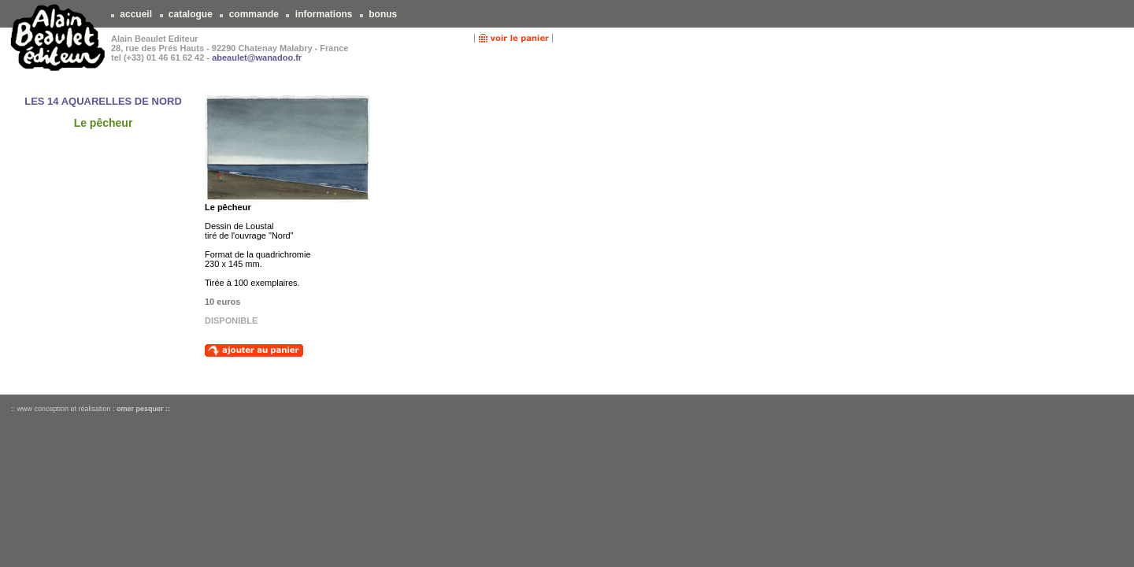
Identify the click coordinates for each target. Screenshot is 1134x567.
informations (323, 14)
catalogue (191, 14)
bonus (383, 14)
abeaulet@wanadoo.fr (257, 57)
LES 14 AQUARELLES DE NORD (103, 101)
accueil (135, 14)
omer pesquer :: (143, 409)
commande (253, 14)
